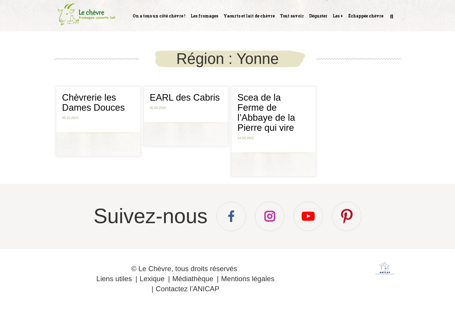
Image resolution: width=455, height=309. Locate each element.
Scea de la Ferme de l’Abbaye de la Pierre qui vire (266, 112)
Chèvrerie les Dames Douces (93, 102)
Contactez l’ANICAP (187, 289)
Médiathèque (192, 279)
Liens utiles (114, 279)
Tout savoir (292, 16)
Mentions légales (247, 279)
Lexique (152, 279)
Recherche (391, 19)
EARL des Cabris (185, 97)
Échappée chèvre (365, 16)
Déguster (318, 16)
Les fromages (204, 16)
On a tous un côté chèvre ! (159, 16)
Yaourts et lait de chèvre (249, 16)
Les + (338, 16)
